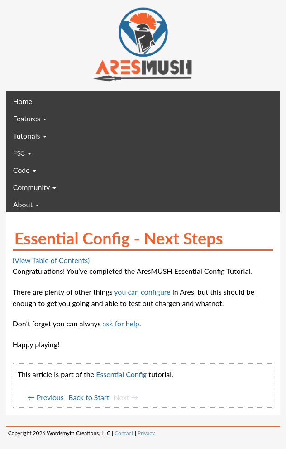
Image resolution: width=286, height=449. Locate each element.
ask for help (121, 323)
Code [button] (24, 170)
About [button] (26, 204)
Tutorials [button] (30, 135)
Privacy (146, 433)
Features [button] (30, 118)
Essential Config (121, 374)
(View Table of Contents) (51, 260)
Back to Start (88, 397)
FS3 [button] (22, 152)
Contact (123, 433)
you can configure (142, 291)
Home (36, 100)
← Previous (46, 397)
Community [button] (34, 187)
